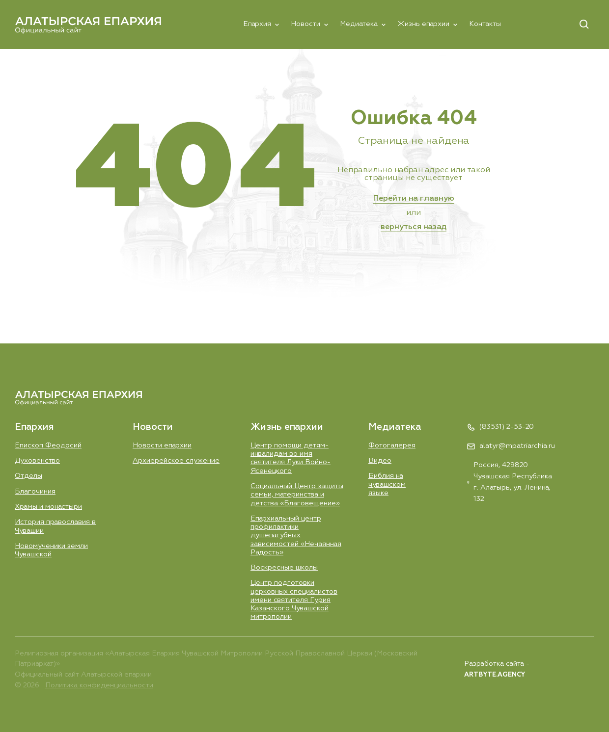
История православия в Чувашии (55, 526)
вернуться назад (413, 227)
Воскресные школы (284, 567)
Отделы (28, 475)
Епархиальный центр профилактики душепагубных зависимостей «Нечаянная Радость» (295, 535)
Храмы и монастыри (48, 506)
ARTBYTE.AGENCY (494, 675)
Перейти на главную (413, 199)
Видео (379, 460)
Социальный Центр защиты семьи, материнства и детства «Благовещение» (296, 495)
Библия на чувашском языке (387, 484)
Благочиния (35, 491)
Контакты (485, 24)
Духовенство (37, 460)
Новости (305, 24)
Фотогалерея (391, 445)
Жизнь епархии (423, 24)
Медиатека (359, 24)
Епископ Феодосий (48, 445)
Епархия (257, 24)
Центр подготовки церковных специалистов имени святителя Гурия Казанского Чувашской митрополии (293, 599)
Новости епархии (162, 445)
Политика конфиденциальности (99, 685)
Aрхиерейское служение (176, 460)
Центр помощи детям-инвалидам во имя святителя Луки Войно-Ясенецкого (290, 458)
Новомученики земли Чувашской (51, 550)
